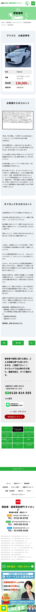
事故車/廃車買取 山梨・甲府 (7, 550)
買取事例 (26, 483)
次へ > (32, 343)
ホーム (9, 483)
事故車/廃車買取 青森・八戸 (7, 541)
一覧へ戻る (18, 343)
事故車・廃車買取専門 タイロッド (18, 509)
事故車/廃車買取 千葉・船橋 (7, 545)
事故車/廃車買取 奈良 (16, 554)
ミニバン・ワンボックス (29, 434)
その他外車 (29, 445)
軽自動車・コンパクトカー (7, 440)
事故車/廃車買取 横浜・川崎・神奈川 (20, 536)
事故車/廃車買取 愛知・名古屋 (21, 550)
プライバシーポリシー (18, 494)
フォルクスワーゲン (7, 445)
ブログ (29, 491)
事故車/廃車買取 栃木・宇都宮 (7, 543)
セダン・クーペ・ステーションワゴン (18, 435)
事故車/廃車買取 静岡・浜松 (26, 547)
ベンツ (18, 439)
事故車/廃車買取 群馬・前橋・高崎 (22, 545)
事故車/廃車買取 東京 (5, 536)
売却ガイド (17, 483)
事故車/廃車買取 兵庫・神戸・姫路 (8, 557)
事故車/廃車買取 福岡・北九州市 (8, 559)
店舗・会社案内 (10, 491)
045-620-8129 (21, 524)
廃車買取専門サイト (21, 559)
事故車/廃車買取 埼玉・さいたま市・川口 (10, 547)
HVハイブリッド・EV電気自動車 (18, 429)
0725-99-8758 (21, 518)
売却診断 (5, 487)
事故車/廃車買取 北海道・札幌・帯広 (22, 538)
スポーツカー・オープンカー (7, 434)
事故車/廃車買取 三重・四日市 (21, 552)
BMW (28, 439)
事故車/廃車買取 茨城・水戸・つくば (23, 543)
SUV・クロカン (29, 428)
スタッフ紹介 (15, 487)
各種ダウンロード (28, 487)
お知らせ (20, 491)
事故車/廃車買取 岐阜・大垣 (7, 552)
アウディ (17, 445)
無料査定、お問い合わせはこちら (12, 323)
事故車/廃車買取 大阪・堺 (6, 538)
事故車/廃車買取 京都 (5, 554)
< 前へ (4, 343)
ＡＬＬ (7, 428)
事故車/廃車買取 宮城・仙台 (21, 541)
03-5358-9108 (21, 530)
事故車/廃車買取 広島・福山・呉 (24, 557)
